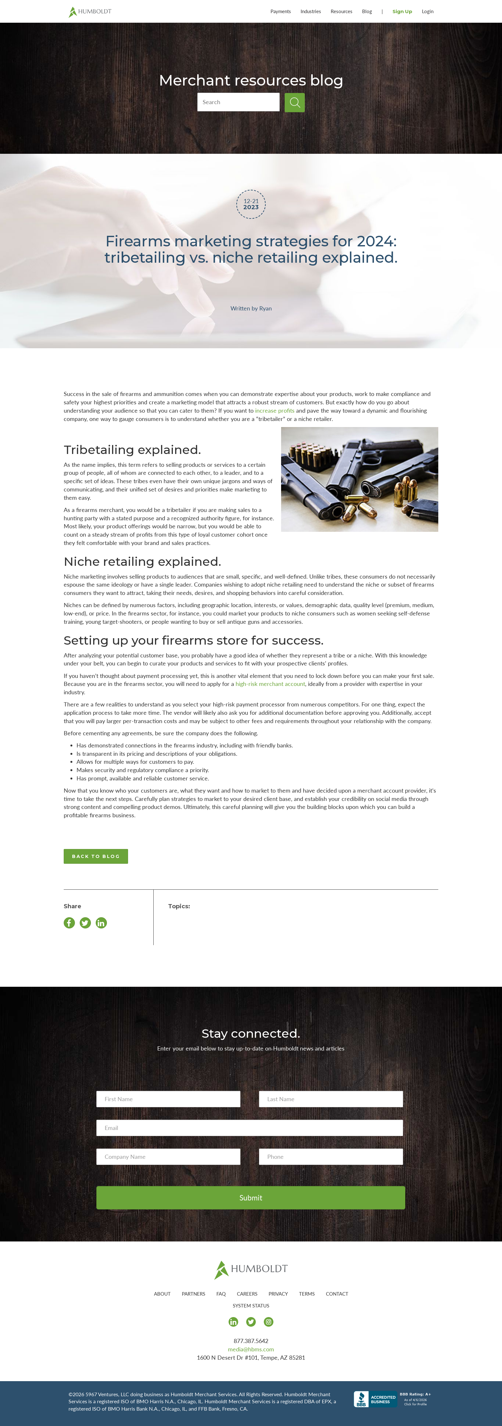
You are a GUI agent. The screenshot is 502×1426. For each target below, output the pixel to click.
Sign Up (402, 11)
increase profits (275, 410)
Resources (341, 11)
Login (427, 11)
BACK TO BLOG (96, 856)
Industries (311, 11)
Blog (367, 11)
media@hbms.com (251, 1349)
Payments (281, 11)
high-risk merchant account (270, 683)
